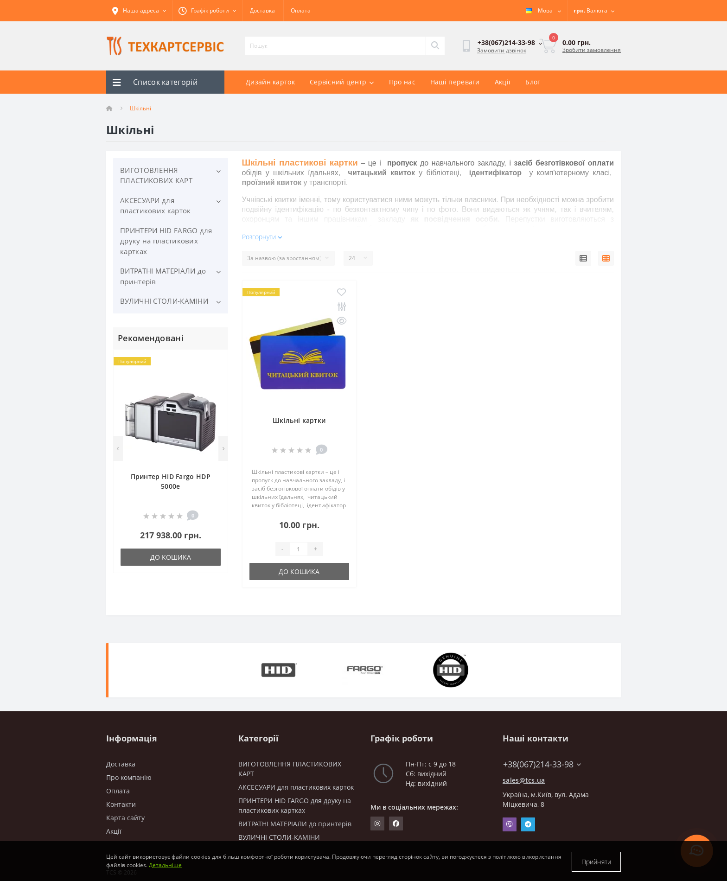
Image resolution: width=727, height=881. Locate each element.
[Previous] (118, 448)
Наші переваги (455, 81)
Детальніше (165, 866)
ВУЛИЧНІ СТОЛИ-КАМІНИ (164, 301)
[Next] (223, 448)
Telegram (528, 820)
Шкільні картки (299, 416)
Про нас (402, 81)
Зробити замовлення (591, 50)
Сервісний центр (342, 81)
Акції (503, 81)
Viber (509, 820)
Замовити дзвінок (501, 50)
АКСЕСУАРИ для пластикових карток (155, 206)
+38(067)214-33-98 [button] (542, 760)
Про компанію (129, 773)
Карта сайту (125, 813)
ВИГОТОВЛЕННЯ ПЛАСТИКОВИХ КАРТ (156, 175)
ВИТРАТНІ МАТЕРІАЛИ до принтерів (163, 276)
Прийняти (596, 861)
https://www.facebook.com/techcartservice (396, 819)
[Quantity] (298, 545)
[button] (207, 10)
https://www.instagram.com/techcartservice (377, 819)
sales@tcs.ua (524, 776)
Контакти (121, 800)
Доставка (262, 10)
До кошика (170, 557)
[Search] (435, 46)
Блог (532, 81)
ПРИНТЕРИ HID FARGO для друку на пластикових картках (166, 241)
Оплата (301, 10)
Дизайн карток (270, 81)
